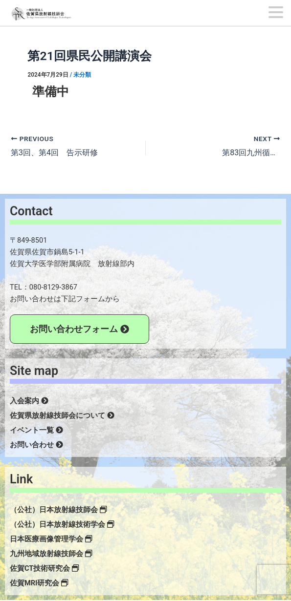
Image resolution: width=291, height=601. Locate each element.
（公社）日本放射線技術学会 (62, 524)
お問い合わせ (36, 444)
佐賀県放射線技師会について (62, 415)
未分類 (82, 74)
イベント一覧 (36, 430)
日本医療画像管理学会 (51, 539)
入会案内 (29, 400)
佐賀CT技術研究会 (44, 568)
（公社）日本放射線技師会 (58, 509)
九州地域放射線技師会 (51, 553)
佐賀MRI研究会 (39, 583)
